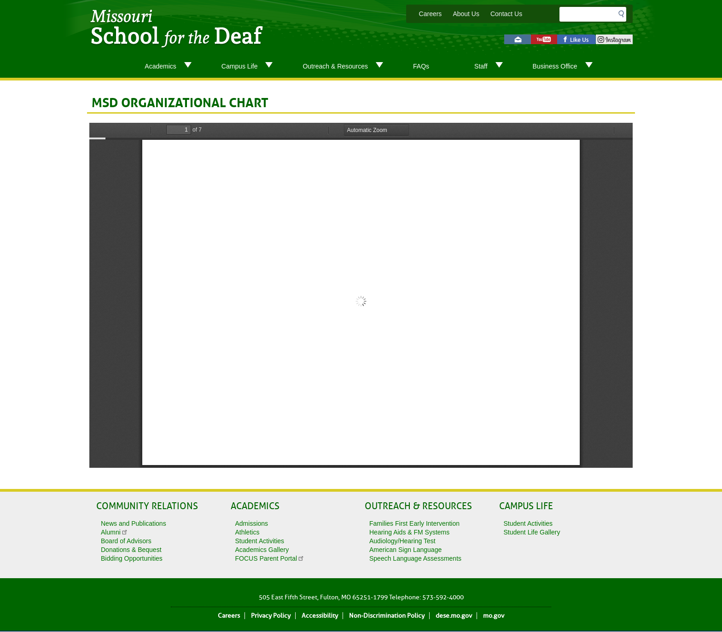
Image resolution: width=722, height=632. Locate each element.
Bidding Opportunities (132, 558)
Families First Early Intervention (414, 523)
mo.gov (493, 616)
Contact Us (506, 13)
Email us (517, 39)
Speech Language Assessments (415, 558)
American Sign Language (405, 549)
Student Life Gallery (532, 532)
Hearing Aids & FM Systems (409, 532)
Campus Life (250, 67)
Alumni (114, 532)
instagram (614, 39)
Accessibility (320, 616)
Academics (171, 67)
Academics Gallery (262, 549)
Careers (430, 13)
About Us (466, 13)
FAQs (421, 66)
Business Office (566, 67)
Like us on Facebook (576, 39)
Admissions (251, 523)
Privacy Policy (271, 616)
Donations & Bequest (131, 549)
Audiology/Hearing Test (402, 541)
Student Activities (260, 541)
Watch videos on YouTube (544, 39)
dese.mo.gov (454, 616)
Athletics (247, 532)
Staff (492, 67)
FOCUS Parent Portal (270, 558)
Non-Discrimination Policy (387, 616)
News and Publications (133, 523)
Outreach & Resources (346, 67)
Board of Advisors (126, 541)
